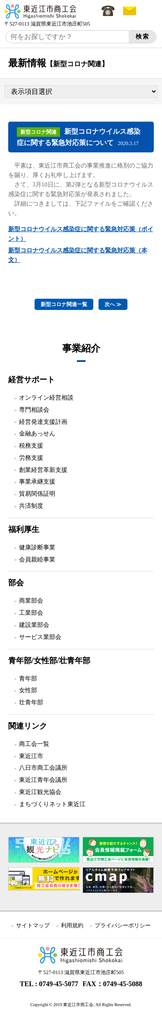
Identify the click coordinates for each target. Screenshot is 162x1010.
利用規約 (72, 925)
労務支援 (31, 458)
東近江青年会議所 (43, 780)
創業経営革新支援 (43, 470)
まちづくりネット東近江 (52, 804)
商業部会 (31, 600)
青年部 (28, 678)
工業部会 (31, 613)
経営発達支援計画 (43, 422)
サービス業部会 (40, 637)
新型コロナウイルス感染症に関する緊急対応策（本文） (77, 255)
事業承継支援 (37, 481)
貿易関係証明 (37, 493)
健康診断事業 (37, 547)
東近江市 (31, 756)
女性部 (28, 690)
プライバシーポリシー (123, 925)
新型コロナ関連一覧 (64, 304)
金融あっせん (37, 433)
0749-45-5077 (58, 983)
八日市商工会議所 (43, 768)
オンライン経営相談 (46, 397)
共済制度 (31, 506)
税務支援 (31, 445)
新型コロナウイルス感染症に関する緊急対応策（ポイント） (80, 234)
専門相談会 (34, 410)
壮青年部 (31, 702)
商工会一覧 (34, 744)
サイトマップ (33, 925)
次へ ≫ (113, 304)
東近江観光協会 (40, 792)
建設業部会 (34, 625)
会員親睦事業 (37, 559)
